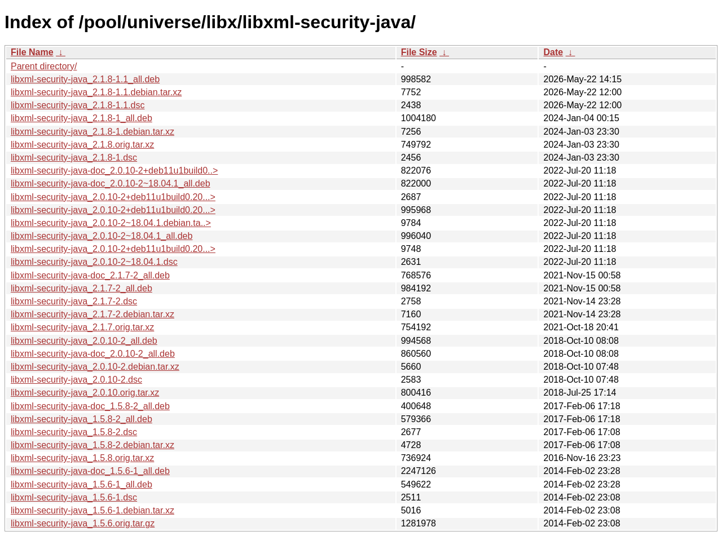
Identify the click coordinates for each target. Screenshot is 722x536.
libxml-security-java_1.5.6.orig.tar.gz (83, 523)
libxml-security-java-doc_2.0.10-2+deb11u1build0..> (114, 170)
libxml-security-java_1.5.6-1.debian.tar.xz (92, 510)
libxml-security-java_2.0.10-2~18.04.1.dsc (94, 262)
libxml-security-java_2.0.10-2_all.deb (84, 340)
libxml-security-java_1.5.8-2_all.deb (81, 419)
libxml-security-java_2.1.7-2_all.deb (81, 288)
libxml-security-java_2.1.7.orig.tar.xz (82, 327)
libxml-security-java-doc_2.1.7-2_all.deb (90, 275)
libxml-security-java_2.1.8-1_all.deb (81, 118)
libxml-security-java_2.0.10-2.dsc (76, 379)
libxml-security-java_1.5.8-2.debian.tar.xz (92, 445)
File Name (32, 52)
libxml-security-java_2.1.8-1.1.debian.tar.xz (96, 92)
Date (553, 52)
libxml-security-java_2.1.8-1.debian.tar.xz (92, 131)
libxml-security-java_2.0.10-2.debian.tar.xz (95, 366)
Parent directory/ (44, 66)
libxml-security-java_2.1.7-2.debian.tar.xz (92, 314)
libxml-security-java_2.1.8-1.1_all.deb (85, 79)
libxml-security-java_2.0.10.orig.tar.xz (85, 392)
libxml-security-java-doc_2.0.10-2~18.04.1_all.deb (110, 183)
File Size (419, 52)
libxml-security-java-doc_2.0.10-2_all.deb (93, 353)
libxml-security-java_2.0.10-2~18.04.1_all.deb (101, 236)
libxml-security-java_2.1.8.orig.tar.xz (82, 144)
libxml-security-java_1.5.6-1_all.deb (81, 484)
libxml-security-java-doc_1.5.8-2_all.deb (90, 406)
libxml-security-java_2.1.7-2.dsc (74, 301)
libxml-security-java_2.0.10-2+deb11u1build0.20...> (113, 197)
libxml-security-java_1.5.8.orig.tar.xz (82, 458)
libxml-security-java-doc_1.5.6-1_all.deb (90, 471)
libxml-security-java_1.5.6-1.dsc (74, 497)
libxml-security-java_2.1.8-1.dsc (74, 157)
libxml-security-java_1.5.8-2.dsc (74, 432)
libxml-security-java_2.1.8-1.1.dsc (77, 105)
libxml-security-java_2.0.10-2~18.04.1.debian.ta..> (111, 223)
